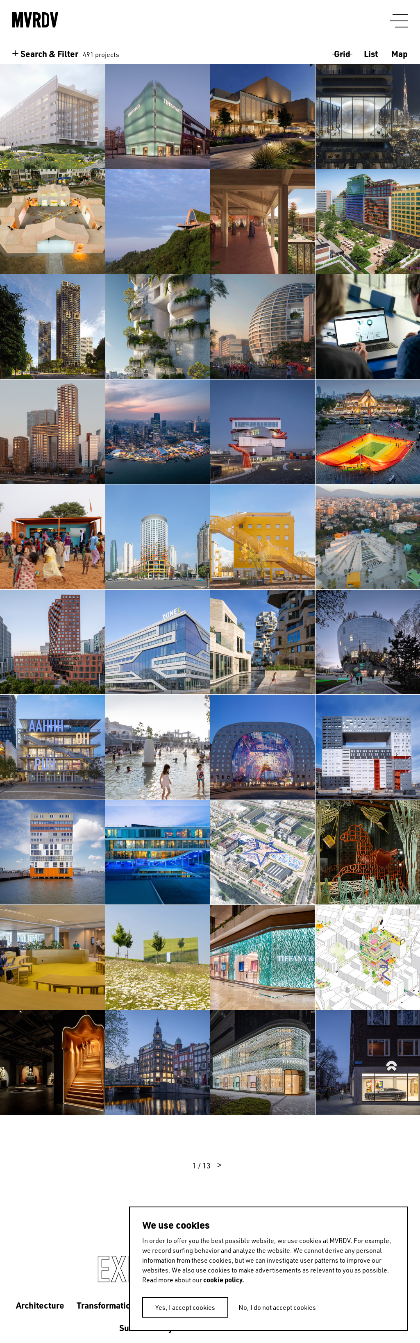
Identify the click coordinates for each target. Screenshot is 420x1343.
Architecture (40, 1305)
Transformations (108, 1305)
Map (399, 53)
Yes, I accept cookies (185, 1307)
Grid (342, 53)
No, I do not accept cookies (277, 1307)
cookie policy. (223, 1279)
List (371, 53)
